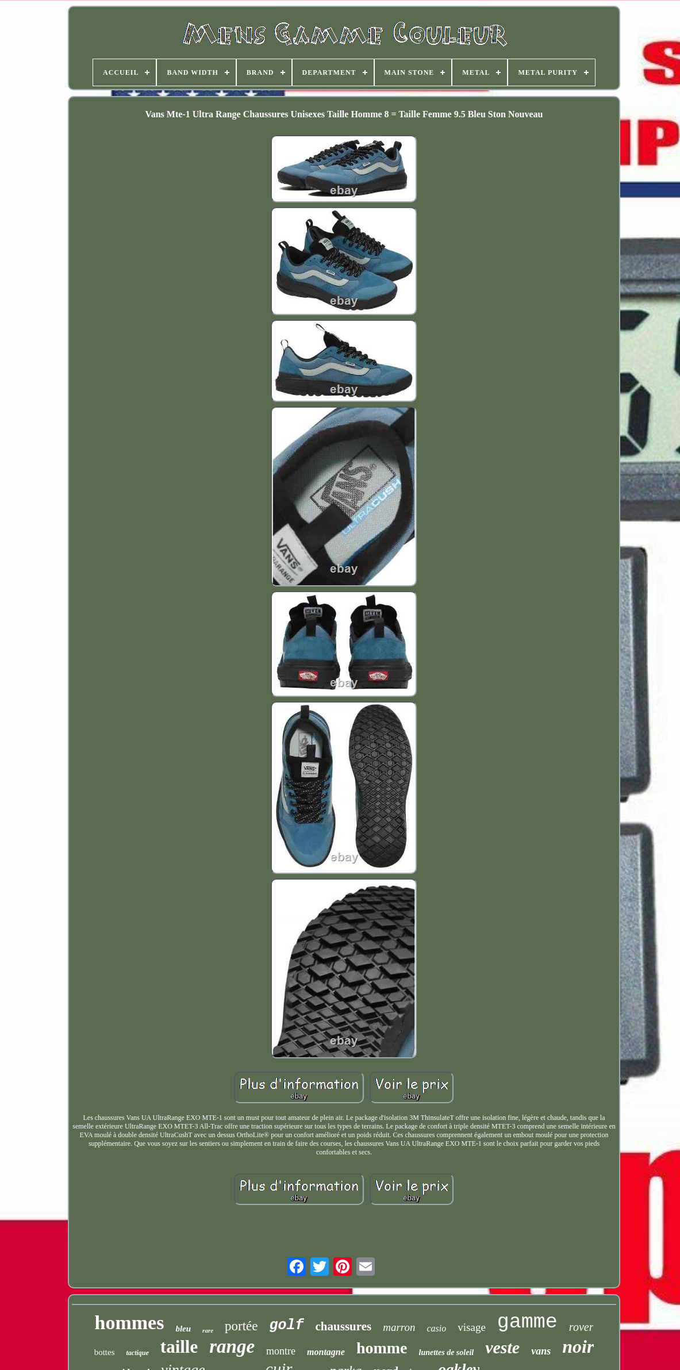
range (232, 1346)
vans (541, 1351)
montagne (326, 1352)
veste (502, 1347)
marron (399, 1327)
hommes (129, 1322)
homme (382, 1348)
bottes (104, 1352)
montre (280, 1351)
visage (472, 1327)
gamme (527, 1322)
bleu (183, 1328)
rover (581, 1327)
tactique (137, 1353)
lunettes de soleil (446, 1352)
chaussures (344, 1326)
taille (179, 1347)
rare (207, 1330)
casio (437, 1328)
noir (578, 1346)
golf (287, 1325)
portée (241, 1326)
